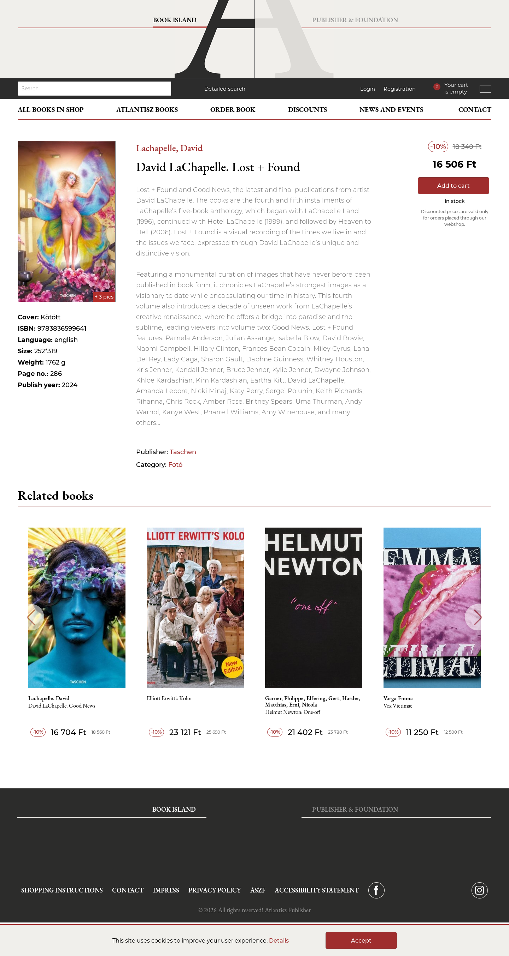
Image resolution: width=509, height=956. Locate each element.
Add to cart (453, 185)
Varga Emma (398, 698)
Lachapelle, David (169, 148)
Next (478, 617)
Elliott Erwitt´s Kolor (169, 698)
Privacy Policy (214, 890)
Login (367, 88)
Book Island (175, 20)
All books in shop (51, 109)
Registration (400, 88)
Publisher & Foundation (355, 20)
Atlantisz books (147, 109)
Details (279, 940)
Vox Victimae (398, 706)
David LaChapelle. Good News (61, 706)
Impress (166, 890)
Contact (474, 109)
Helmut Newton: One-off (292, 712)
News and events (391, 109)
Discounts (307, 109)
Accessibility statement (317, 890)
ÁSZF (257, 890)
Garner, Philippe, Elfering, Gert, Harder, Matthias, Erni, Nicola (312, 701)
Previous (31, 617)
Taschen (183, 452)
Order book (233, 109)
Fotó (175, 465)
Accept (361, 940)
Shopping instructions (62, 890)
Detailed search (224, 88)
